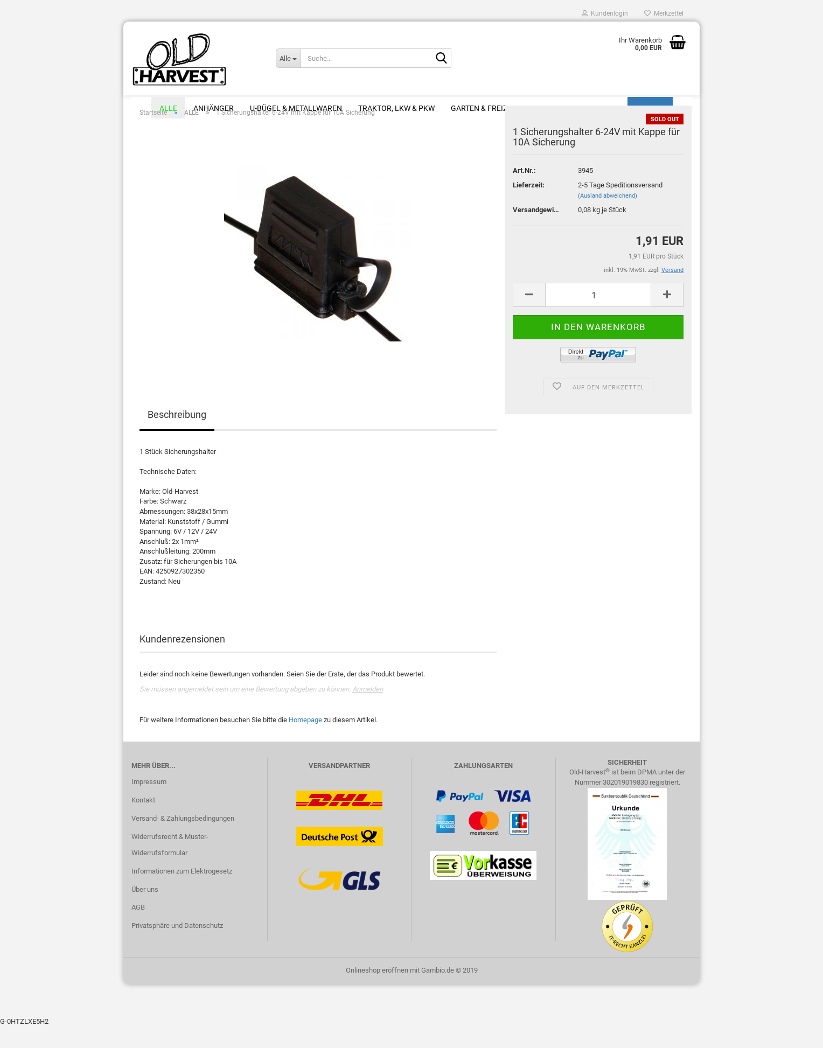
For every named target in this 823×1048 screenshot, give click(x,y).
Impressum (148, 803)
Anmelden (367, 711)
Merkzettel (663, 13)
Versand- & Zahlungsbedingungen (182, 840)
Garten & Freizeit (484, 108)
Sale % (607, 108)
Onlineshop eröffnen (377, 992)
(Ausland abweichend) (607, 217)
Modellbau (556, 108)
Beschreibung (177, 436)
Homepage (305, 741)
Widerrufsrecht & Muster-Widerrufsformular (169, 866)
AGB (138, 929)
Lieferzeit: (529, 206)
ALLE (168, 108)
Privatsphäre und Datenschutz (177, 947)
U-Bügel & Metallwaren (296, 108)
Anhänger (213, 108)
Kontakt (143, 822)
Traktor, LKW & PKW (396, 108)
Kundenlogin (605, 13)
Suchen (650, 108)
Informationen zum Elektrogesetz (181, 893)
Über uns (144, 911)
